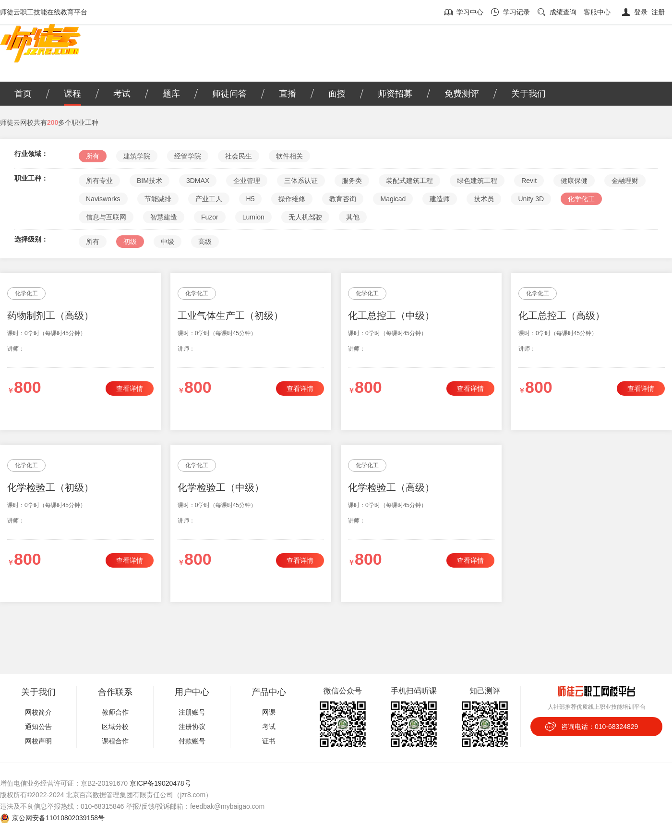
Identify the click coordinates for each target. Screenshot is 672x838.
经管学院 (187, 156)
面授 (337, 93)
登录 (641, 12)
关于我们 (528, 93)
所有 (92, 156)
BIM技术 (149, 180)
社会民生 (238, 156)
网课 (269, 712)
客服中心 (597, 12)
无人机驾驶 (305, 217)
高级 (205, 241)
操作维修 (291, 199)
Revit (529, 180)
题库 (171, 93)
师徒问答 (229, 93)
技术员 (484, 199)
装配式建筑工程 (409, 180)
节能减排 (157, 199)
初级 (130, 241)
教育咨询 (342, 199)
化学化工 (581, 199)
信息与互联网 (106, 217)
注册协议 (192, 726)
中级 (167, 241)
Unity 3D (531, 199)
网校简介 (38, 712)
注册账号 (192, 712)
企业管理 (246, 180)
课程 (72, 93)
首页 (23, 93)
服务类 (352, 180)
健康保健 (574, 180)
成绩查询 (563, 12)
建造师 (440, 199)
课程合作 (115, 741)
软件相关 (289, 156)
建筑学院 (136, 156)
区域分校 (115, 726)
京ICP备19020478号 (160, 783)
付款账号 (192, 741)
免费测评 (461, 93)
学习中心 (469, 12)
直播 (287, 93)
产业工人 (208, 199)
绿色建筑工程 (477, 180)
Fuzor (209, 217)
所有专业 (99, 180)
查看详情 (129, 388)
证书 (269, 741)
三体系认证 (301, 180)
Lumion (253, 217)
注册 (658, 12)
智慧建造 (163, 217)
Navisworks (103, 199)
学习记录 (516, 12)
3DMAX (197, 180)
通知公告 (38, 726)
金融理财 (625, 180)
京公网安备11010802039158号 (58, 818)
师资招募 (395, 93)
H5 (250, 199)
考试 (122, 93)
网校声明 (38, 741)
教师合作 (115, 712)
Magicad (393, 199)
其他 (353, 217)
